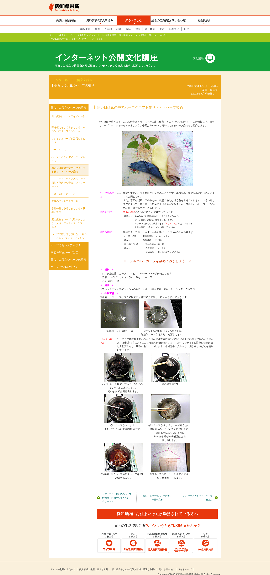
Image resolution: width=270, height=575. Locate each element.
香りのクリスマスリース (64, 195)
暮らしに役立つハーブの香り (154, 35)
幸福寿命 (85, 29)
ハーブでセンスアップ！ (66, 239)
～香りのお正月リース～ (64, 188)
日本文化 (174, 29)
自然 (186, 29)
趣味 (128, 29)
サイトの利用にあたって (63, 564)
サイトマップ (184, 564)
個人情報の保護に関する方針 (93, 564)
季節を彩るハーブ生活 (64, 246)
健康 (138, 29)
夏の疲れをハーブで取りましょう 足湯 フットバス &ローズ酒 (68, 218)
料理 (119, 29)
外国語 (108, 29)
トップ (53, 35)
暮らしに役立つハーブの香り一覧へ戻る (157, 492)
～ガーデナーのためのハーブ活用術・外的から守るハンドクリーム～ (116, 492)
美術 (162, 29)
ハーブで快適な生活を (64, 261)
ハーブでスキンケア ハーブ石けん (197, 492)
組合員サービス (66, 35)
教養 (97, 29)
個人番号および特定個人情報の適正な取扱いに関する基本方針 (143, 564)
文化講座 (81, 35)
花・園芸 (150, 29)
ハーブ (134, 35)
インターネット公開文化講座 (102, 35)
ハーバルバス (58, 144)
